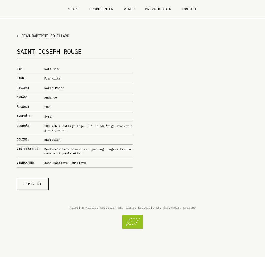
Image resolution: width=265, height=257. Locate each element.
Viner (129, 9)
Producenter (101, 9)
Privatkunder (158, 9)
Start (73, 9)
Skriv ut (32, 184)
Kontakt (189, 9)
